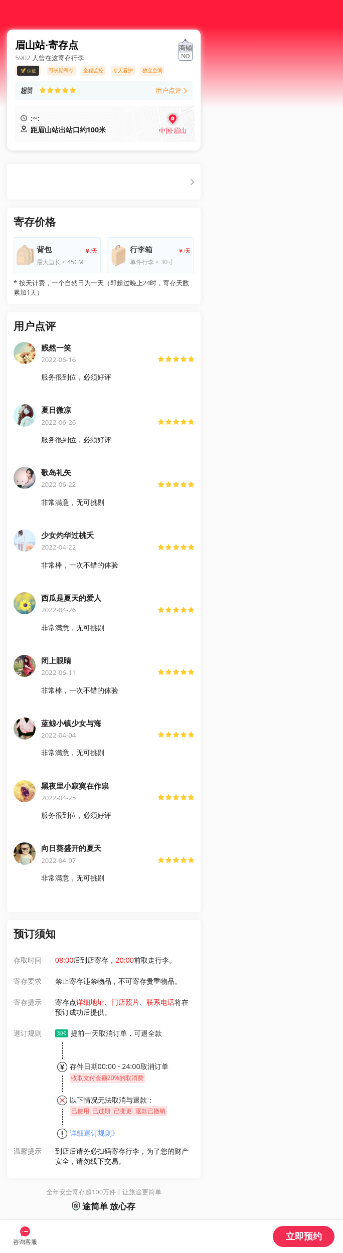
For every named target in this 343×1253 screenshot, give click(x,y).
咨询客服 (25, 1241)
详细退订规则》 (94, 1133)
